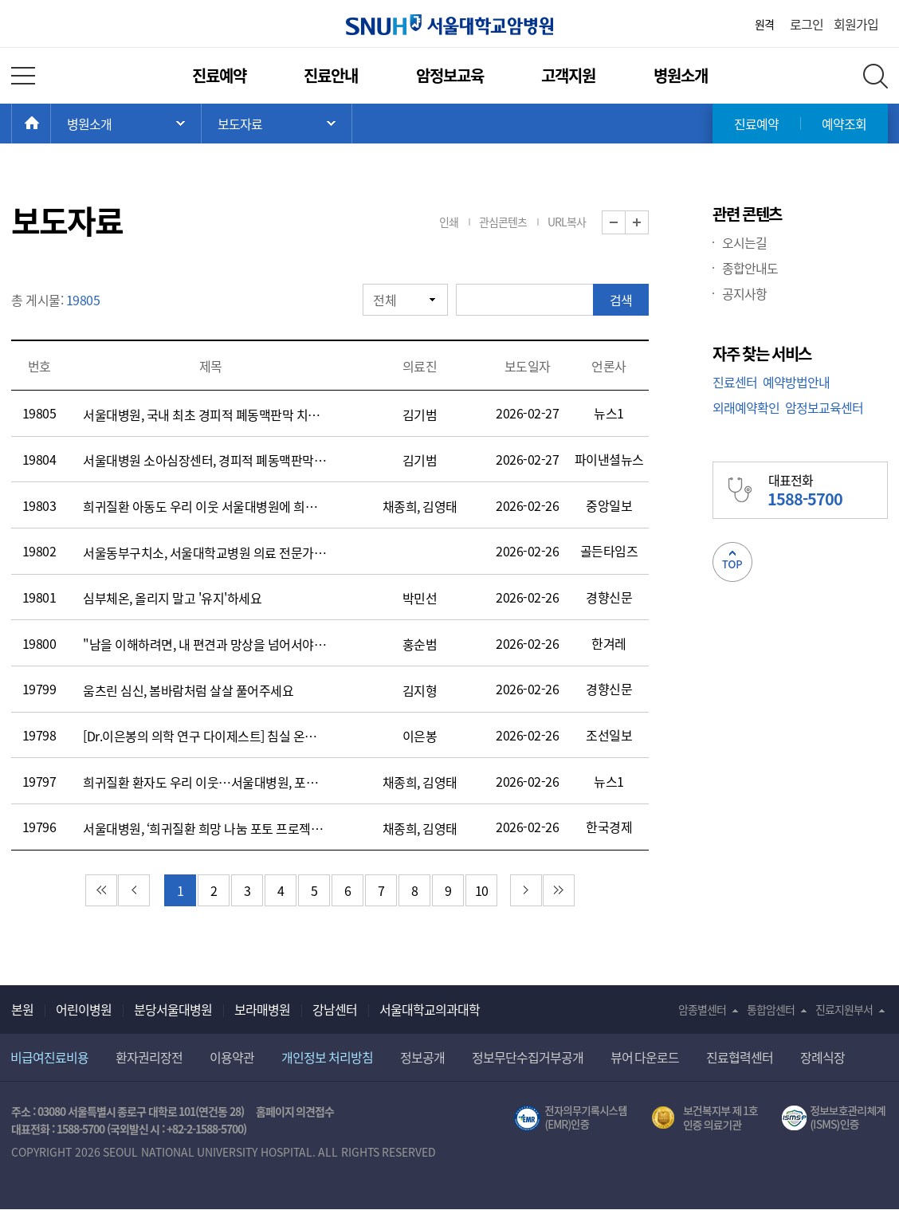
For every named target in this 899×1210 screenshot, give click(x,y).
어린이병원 (84, 1009)
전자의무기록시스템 (570, 1118)
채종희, (401, 506)
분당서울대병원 (173, 1009)
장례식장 (822, 1057)
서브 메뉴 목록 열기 (276, 123)
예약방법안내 (796, 381)
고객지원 (568, 75)
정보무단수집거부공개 (527, 1057)
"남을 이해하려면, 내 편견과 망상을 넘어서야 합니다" (205, 644)
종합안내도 (750, 267)
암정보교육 (450, 75)
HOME (50, 123)
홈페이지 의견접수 (295, 1111)
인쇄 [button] (448, 222)
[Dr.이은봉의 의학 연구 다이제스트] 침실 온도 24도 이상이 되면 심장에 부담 (205, 735)
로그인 (806, 23)
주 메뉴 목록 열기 (126, 123)
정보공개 (422, 1057)
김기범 (420, 414)
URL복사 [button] (567, 222)
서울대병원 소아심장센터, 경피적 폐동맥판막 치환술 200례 (205, 459)
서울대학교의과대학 (429, 1009)
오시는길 (744, 242)
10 (482, 890)
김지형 (420, 690)
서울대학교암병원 (449, 24)
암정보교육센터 (824, 407)
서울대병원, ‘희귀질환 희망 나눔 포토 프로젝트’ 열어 (205, 828)
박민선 (420, 597)
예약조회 (844, 123)
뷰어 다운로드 (645, 1057)
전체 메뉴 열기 (23, 75)
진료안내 (331, 75)
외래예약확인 (746, 407)
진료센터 (735, 381)
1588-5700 (80, 1129)
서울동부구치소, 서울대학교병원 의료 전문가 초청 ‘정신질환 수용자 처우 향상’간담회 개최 (205, 552)
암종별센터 (702, 1009)
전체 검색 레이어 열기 (875, 76)
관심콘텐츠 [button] (503, 222)
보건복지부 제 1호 (705, 1118)
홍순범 (420, 644)
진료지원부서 (844, 1009)
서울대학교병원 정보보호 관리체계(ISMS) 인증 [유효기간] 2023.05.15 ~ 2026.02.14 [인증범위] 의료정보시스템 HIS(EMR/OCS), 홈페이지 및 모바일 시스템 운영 (835, 1118)
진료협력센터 (739, 1057)
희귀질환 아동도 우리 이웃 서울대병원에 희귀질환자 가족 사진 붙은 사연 (205, 506)
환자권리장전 (149, 1057)
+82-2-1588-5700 (205, 1129)
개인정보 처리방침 (327, 1057)
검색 (621, 299)
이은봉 (420, 735)
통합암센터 (771, 1009)
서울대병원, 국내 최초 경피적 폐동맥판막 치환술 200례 (205, 414)
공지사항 (744, 293)
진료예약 (219, 75)
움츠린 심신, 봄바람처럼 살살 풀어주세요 (188, 690)
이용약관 (232, 1057)
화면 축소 (625, 222)
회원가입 (856, 23)
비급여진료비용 (49, 1057)
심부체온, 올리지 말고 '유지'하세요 (172, 597)
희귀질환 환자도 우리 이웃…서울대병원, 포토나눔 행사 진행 (205, 782)
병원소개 (681, 75)
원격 (764, 24)
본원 (22, 1009)
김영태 (439, 506)
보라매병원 (262, 1009)
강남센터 (334, 1009)
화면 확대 (648, 222)
